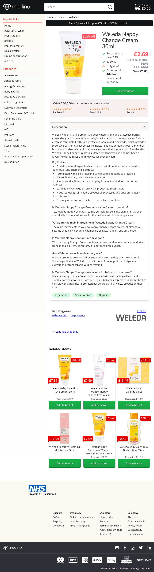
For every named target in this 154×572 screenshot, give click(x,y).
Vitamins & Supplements (18, 156)
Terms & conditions (110, 525)
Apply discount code (111, 530)
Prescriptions (12, 35)
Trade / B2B (106, 534)
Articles (8, 61)
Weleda (73, 17)
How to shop (107, 517)
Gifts (7, 129)
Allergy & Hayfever (15, 86)
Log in (21, 30)
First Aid (9, 124)
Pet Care (9, 134)
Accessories (11, 75)
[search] (79, 7)
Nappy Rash (78, 315)
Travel (7, 151)
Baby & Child (11, 91)
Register (9, 30)
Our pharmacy (77, 521)
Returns (104, 521)
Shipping (57, 521)
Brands (8, 40)
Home (7, 25)
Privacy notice (135, 525)
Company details (137, 521)
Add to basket (125, 91)
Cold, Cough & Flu (14, 102)
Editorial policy (135, 534)
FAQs (56, 517)
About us (133, 517)
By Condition (11, 162)
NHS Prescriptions (80, 525)
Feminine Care (12, 118)
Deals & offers (12, 51)
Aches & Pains (12, 80)
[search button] (110, 7)
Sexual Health (12, 140)
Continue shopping (65, 331)
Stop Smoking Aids (15, 145)
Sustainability (135, 530)
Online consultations (16, 56)
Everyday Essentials (15, 107)
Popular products (14, 45)
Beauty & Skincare (14, 97)
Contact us (58, 525)
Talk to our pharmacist (82, 517)
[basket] (142, 7)
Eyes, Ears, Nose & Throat (19, 113)
